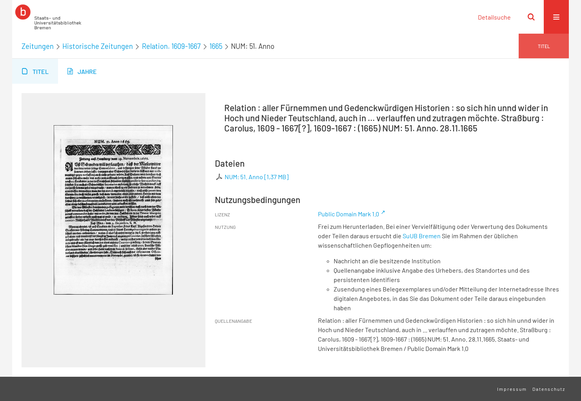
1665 (215, 46)
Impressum (512, 389)
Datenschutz (548, 389)
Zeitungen (38, 46)
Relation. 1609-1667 (171, 46)
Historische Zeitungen (97, 46)
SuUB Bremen (422, 235)
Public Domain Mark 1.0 (348, 214)
